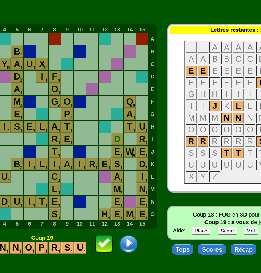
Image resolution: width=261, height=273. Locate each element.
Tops (183, 249)
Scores (212, 249)
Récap (243, 249)
